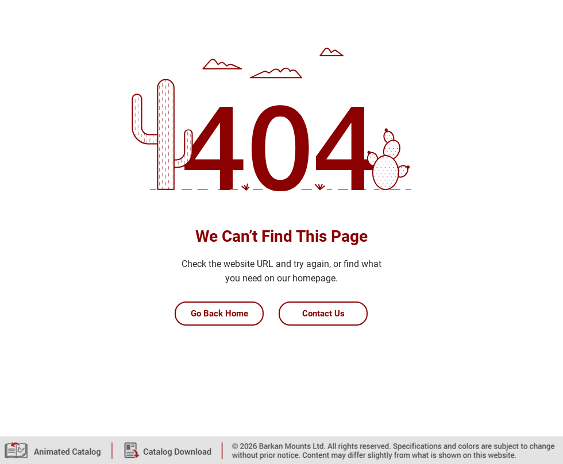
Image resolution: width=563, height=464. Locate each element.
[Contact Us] (323, 313)
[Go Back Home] (219, 313)
